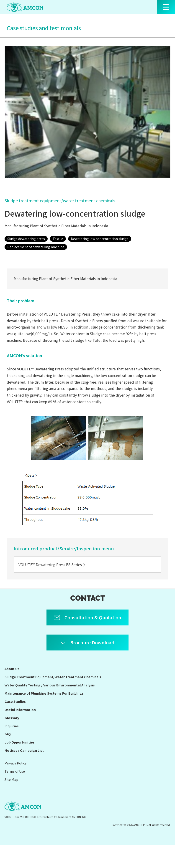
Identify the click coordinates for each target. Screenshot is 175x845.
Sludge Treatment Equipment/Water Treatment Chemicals (53, 676)
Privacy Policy (16, 763)
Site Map (11, 779)
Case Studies (15, 701)
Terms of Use (15, 771)
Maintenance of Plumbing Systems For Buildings (44, 693)
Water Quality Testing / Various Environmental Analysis (50, 685)
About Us (12, 668)
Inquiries (12, 726)
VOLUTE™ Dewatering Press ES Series (52, 564)
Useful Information (20, 709)
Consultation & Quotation (92, 617)
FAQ (8, 733)
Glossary (12, 717)
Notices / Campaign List (24, 750)
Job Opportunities (20, 742)
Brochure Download (92, 642)
